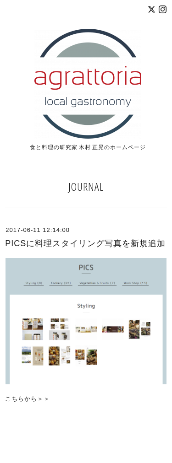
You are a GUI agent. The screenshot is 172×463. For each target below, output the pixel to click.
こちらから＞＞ (27, 398)
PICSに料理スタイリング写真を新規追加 (85, 243)
